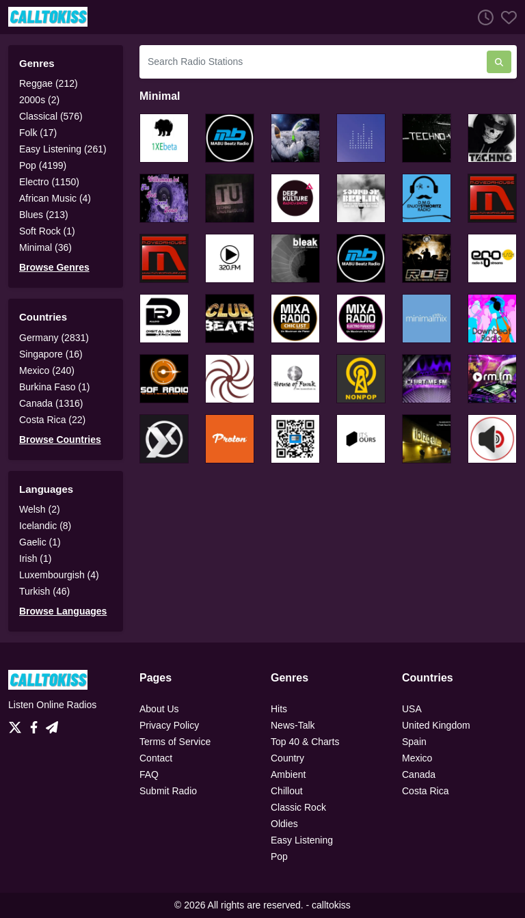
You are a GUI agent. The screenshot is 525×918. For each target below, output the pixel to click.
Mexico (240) (47, 370)
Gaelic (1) (40, 542)
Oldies (284, 823)
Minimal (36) (45, 247)
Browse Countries (60, 439)
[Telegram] (52, 723)
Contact (155, 758)
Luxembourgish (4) (59, 574)
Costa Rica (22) (52, 419)
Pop (279, 856)
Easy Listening (302, 840)
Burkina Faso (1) (54, 386)
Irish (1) (35, 558)
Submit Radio (168, 790)
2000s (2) (39, 99)
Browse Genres (54, 267)
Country (287, 758)
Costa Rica (425, 790)
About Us (159, 708)
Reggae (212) (48, 83)
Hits (279, 708)
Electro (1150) (49, 181)
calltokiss (331, 905)
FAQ (149, 774)
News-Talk (293, 725)
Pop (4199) (42, 165)
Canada (418, 774)
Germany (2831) (54, 337)
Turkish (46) (44, 591)
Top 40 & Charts (305, 741)
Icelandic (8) (45, 525)
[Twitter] (17, 723)
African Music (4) (55, 198)
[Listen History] (482, 17)
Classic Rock (298, 807)
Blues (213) (43, 214)
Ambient (288, 774)
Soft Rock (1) (47, 231)
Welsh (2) (39, 509)
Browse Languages (63, 611)
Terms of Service (175, 741)
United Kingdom (436, 725)
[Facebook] (36, 723)
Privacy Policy (169, 725)
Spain (414, 741)
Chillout (287, 790)
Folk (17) (38, 132)
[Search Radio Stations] (313, 62)
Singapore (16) (51, 354)
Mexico (417, 758)
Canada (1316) (51, 403)
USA (412, 708)
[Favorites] (505, 17)
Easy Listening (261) (63, 149)
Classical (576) (51, 116)
